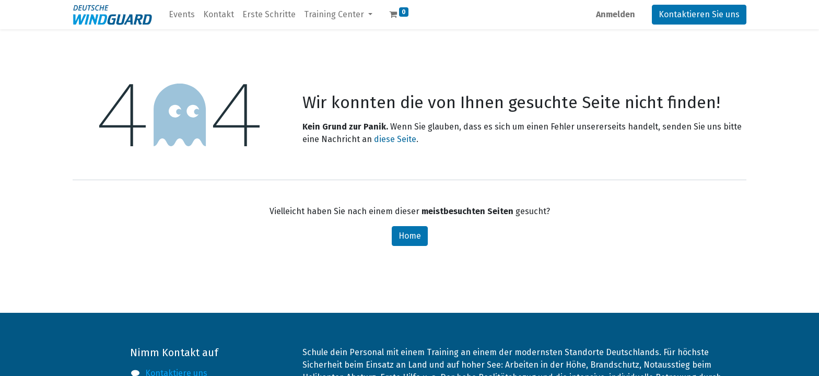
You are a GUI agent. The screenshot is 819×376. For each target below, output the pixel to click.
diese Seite (395, 139)
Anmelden (615, 14)
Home (410, 236)
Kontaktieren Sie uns (699, 14)
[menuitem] (182, 14)
